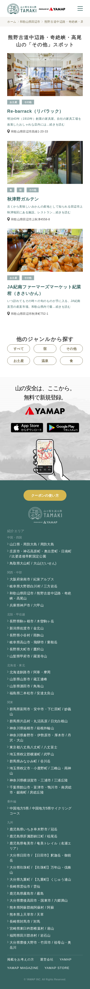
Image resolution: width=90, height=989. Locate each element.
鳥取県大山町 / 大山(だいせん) (33, 563)
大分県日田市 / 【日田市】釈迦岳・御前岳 (40, 857)
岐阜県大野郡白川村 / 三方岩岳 (33, 586)
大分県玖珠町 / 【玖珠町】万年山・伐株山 (40, 869)
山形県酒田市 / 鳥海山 (27, 686)
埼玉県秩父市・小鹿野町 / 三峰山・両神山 (40, 770)
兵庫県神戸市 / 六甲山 (27, 605)
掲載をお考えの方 (20, 959)
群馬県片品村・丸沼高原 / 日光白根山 (39, 721)
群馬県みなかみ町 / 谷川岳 (30, 761)
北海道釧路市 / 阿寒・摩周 (30, 672)
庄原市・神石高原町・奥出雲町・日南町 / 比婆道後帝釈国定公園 (41, 553)
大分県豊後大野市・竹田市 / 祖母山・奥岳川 (40, 944)
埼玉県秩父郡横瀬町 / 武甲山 (32, 754)
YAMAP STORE (56, 968)
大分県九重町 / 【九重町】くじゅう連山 (40, 879)
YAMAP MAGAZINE (22, 968)
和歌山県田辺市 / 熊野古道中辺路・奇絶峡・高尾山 (40, 595)
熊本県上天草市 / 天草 (27, 914)
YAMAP (66, 959)
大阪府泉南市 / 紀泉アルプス (32, 579)
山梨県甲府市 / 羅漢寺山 (28, 656)
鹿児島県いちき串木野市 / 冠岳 (33, 829)
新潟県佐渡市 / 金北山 (27, 628)
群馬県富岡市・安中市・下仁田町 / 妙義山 (40, 711)
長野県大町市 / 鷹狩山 (27, 649)
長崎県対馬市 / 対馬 (25, 921)
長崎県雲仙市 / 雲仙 (25, 886)
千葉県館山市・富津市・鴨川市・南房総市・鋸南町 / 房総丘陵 (41, 789)
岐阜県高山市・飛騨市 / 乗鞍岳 (33, 642)
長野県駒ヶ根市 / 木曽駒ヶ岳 (32, 621)
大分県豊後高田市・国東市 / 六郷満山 (39, 900)
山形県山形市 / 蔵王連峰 (28, 679)
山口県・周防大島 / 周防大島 (32, 544)
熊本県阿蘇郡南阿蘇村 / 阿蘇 (32, 907)
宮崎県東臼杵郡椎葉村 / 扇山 (32, 928)
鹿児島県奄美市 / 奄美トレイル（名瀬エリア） (40, 845)
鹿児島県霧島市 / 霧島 (27, 893)
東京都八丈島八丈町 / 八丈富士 (33, 747)
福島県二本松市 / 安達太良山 (32, 693)
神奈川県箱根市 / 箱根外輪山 (32, 728)
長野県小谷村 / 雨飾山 (27, 635)
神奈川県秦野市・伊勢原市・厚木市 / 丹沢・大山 (40, 737)
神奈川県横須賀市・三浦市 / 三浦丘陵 (39, 780)
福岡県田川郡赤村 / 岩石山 (30, 935)
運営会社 (47, 959)
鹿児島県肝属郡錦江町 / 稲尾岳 (33, 836)
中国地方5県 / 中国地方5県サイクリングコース (41, 810)
